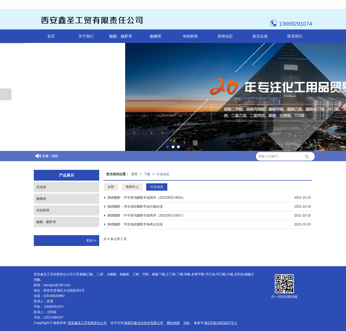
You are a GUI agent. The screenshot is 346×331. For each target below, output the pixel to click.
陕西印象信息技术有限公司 (143, 323)
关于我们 (86, 36)
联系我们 (294, 36)
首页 (51, 36)
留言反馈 (260, 36)
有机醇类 (190, 36)
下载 (147, 174)
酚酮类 (155, 36)
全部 (111, 187)
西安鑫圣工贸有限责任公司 (87, 323)
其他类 (41, 187)
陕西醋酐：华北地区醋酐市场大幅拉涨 (135, 206)
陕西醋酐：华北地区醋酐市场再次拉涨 (135, 224)
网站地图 (173, 323)
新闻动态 (225, 36)
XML (187, 323)
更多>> (91, 240)
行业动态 (163, 174)
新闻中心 (132, 187)
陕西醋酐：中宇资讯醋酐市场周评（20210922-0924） (146, 198)
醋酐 (55, 156)
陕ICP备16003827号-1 (220, 323)
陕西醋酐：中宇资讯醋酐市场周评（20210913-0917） (146, 215)
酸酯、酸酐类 (120, 36)
